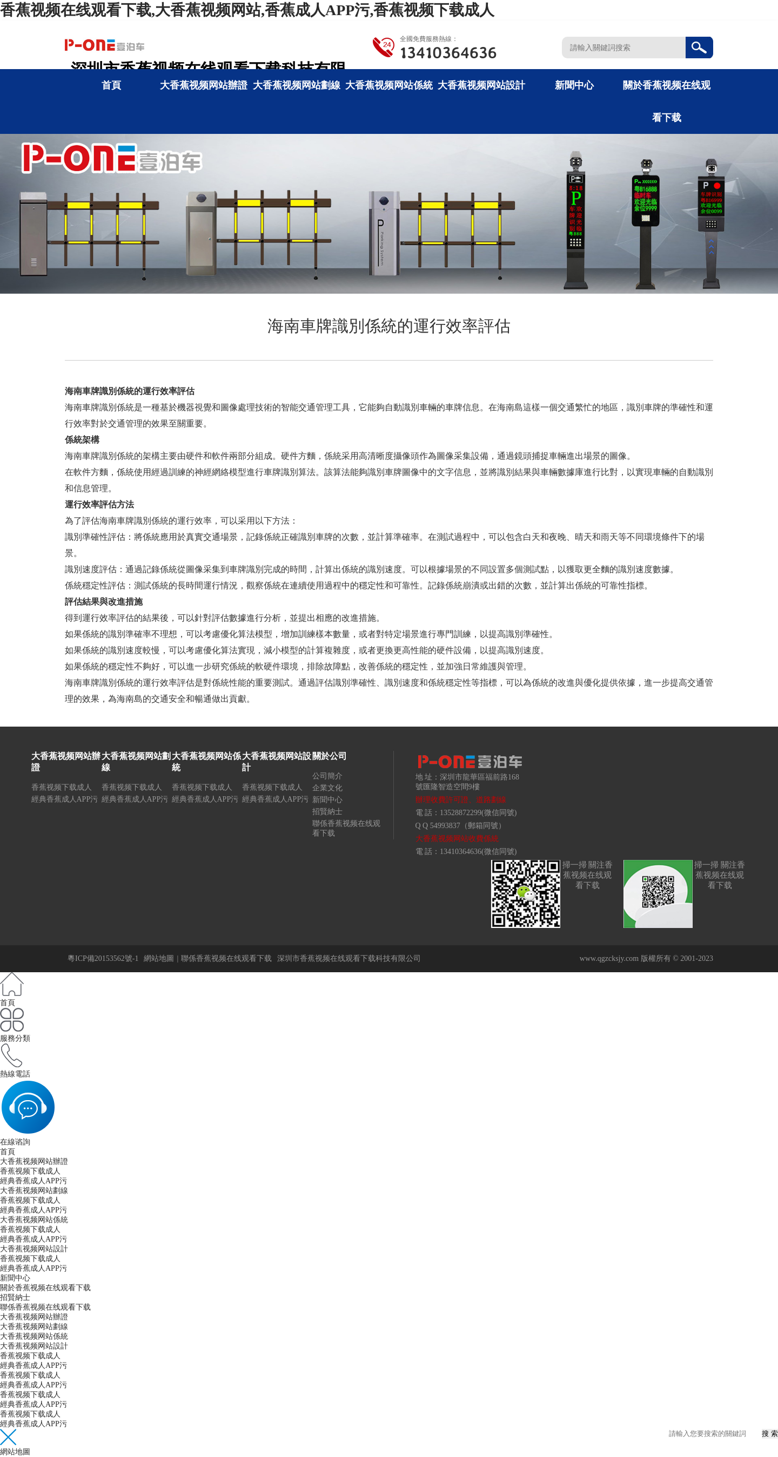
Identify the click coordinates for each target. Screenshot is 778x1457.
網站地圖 (159, 958)
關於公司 (329, 756)
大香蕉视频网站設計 (481, 85)
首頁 (111, 85)
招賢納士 (327, 812)
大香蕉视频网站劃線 (296, 85)
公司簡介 (327, 776)
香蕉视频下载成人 (61, 787)
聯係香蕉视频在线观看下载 (226, 958)
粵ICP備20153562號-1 (103, 958)
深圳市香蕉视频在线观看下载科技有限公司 (349, 958)
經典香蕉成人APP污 (64, 799)
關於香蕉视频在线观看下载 (45, 1288)
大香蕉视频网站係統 (389, 85)
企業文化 (327, 788)
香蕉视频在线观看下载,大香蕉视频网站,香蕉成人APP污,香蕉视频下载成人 (247, 10)
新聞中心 (574, 85)
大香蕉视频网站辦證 (203, 85)
